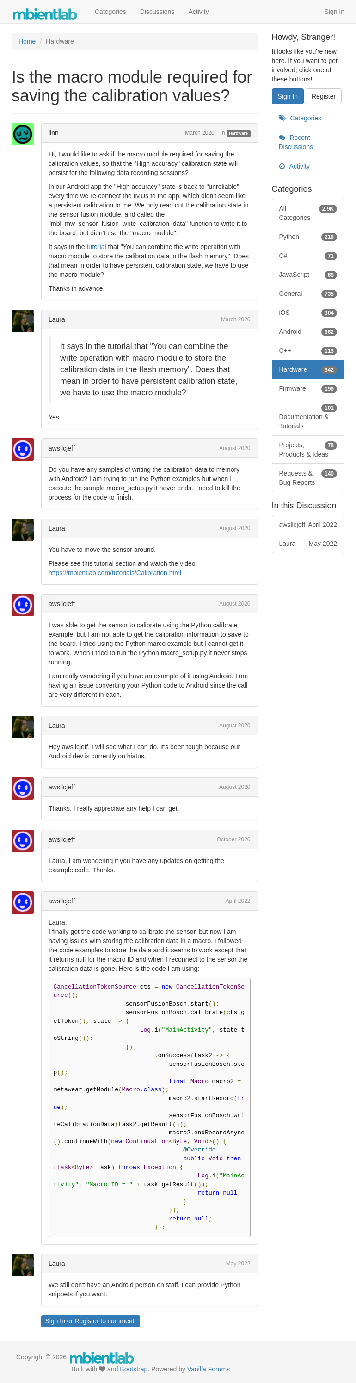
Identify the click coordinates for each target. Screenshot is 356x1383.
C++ (308, 350)
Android (308, 331)
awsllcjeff (62, 448)
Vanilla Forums (208, 1369)
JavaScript (308, 274)
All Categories (308, 212)
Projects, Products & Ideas (308, 449)
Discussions (157, 11)
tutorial (96, 246)
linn (54, 133)
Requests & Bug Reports (308, 477)
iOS (308, 312)
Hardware (238, 133)
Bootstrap (133, 1369)
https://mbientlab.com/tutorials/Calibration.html (115, 572)
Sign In (334, 11)
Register (86, 1321)
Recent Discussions (296, 142)
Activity (198, 11)
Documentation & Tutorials (308, 416)
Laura (57, 319)
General (308, 293)
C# (308, 255)
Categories (110, 11)
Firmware (308, 388)
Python (308, 236)
